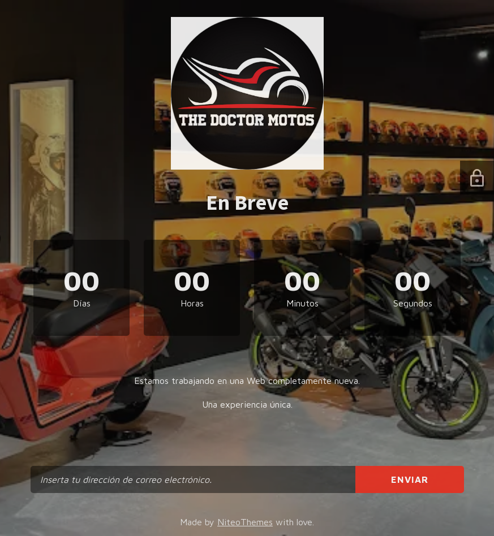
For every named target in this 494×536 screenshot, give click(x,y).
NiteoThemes (245, 522)
